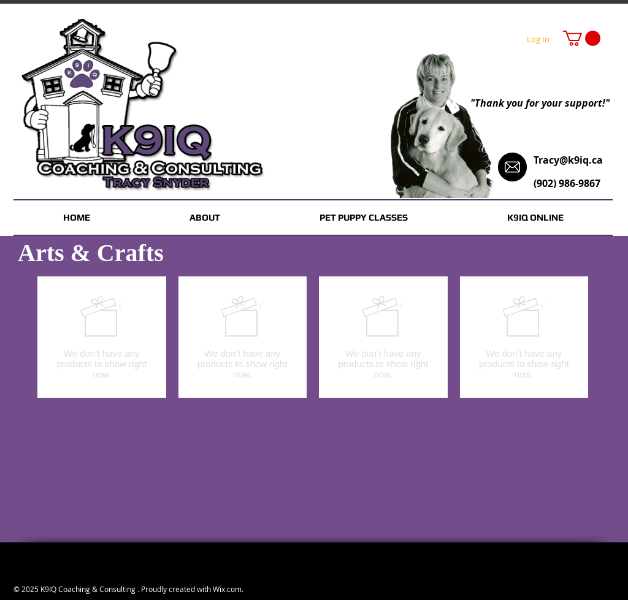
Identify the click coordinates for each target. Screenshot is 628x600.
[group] (312, 337)
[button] (581, 38)
